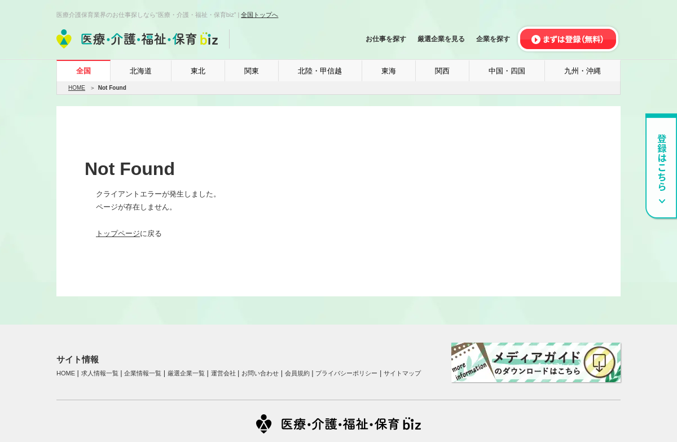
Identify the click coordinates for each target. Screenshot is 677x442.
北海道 (141, 71)
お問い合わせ (260, 373)
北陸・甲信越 (320, 71)
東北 (198, 71)
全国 (83, 71)
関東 (251, 71)
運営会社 (223, 373)
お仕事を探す (386, 39)
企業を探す (493, 39)
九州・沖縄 (582, 71)
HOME (76, 88)
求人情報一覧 (99, 373)
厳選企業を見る (441, 39)
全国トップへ (259, 14)
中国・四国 (507, 71)
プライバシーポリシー (346, 373)
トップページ (118, 233)
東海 (388, 71)
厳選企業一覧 (186, 373)
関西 (442, 71)
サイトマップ (402, 373)
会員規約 (297, 373)
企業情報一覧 (142, 373)
